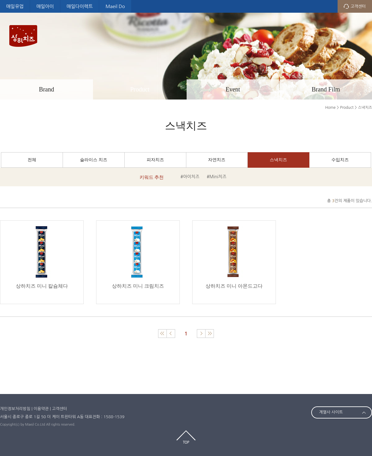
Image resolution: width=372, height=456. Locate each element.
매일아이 (45, 6)
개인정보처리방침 (15, 409)
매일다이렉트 (80, 6)
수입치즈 (340, 159)
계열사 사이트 (331, 412)
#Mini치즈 (217, 177)
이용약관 (41, 409)
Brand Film (326, 89)
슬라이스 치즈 (93, 159)
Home (330, 107)
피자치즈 (155, 159)
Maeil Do (115, 6)
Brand (46, 89)
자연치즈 (216, 159)
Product (139, 89)
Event (233, 89)
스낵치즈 (278, 159)
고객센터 (358, 6)
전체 (32, 159)
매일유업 (15, 6)
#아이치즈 (189, 177)
